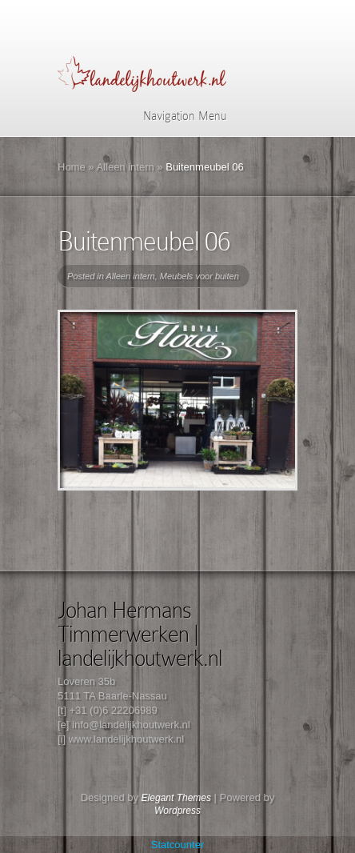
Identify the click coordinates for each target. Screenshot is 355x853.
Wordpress (177, 810)
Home (72, 167)
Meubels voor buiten (199, 276)
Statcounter (178, 845)
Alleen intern (125, 167)
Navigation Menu (174, 116)
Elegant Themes (176, 797)
